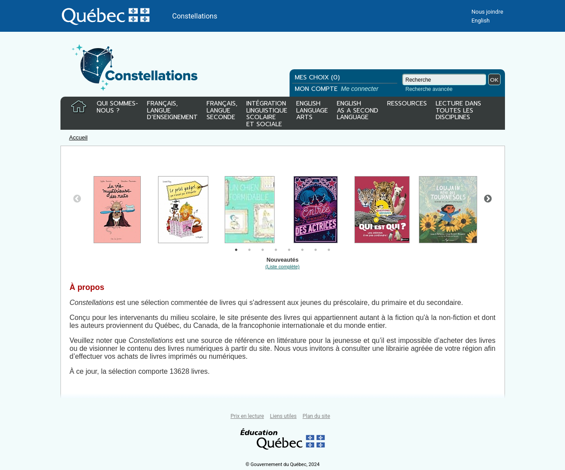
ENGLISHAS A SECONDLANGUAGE (357, 111)
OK (494, 79)
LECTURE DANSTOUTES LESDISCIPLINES (458, 111)
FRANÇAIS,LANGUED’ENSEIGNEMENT (172, 111)
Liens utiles (283, 416)
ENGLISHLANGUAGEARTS (312, 111)
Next (487, 199)
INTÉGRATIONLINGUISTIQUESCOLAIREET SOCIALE (266, 112)
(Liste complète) (282, 266)
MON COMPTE (337, 89)
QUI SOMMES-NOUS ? (117, 107)
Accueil (78, 137)
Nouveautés (282, 262)
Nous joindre (487, 11)
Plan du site (316, 416)
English (480, 20)
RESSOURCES (407, 104)
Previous (77, 199)
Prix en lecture (247, 416)
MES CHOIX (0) (317, 77)
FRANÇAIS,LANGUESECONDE (222, 111)
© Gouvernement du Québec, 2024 (282, 464)
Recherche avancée (429, 89)
